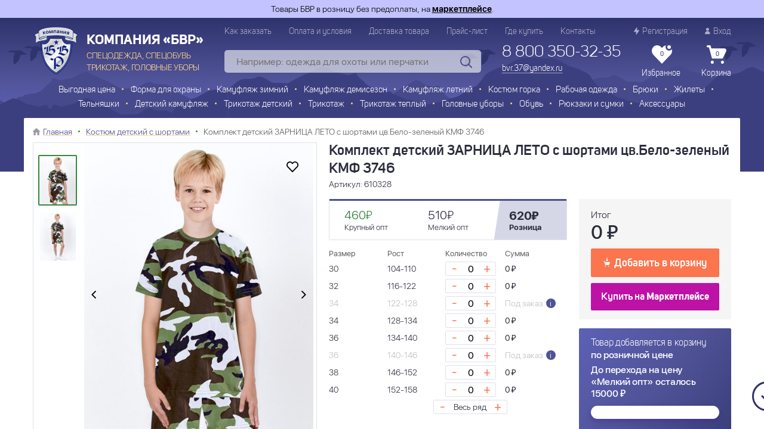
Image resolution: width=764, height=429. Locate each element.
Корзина (716, 61)
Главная (57, 131)
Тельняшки (98, 104)
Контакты (577, 31)
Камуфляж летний (438, 90)
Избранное (661, 61)
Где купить (524, 31)
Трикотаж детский (258, 104)
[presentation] (93, 295)
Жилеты (689, 90)
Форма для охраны (166, 90)
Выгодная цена (86, 90)
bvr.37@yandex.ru (532, 68)
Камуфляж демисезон (345, 90)
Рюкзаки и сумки (591, 104)
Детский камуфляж (171, 104)
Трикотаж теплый (393, 104)
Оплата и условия (320, 31)
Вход (718, 31)
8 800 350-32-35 (561, 52)
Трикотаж (326, 104)
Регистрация (661, 31)
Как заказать (248, 31)
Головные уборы (473, 104)
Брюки (645, 90)
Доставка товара (399, 31)
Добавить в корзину (655, 262)
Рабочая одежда (586, 90)
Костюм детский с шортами (138, 131)
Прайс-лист (467, 31)
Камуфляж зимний (252, 90)
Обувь (531, 104)
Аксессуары (662, 104)
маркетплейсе (462, 9)
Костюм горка (514, 90)
